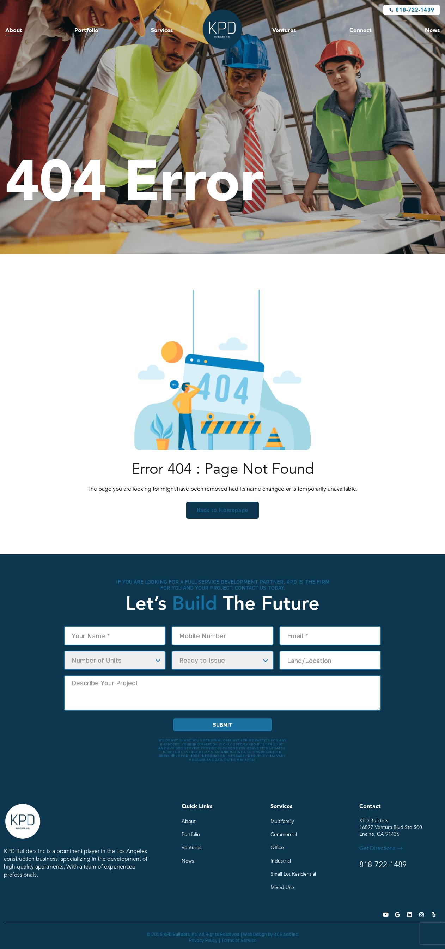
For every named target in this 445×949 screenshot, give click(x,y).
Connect (360, 30)
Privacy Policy (203, 940)
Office (277, 847)
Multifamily (282, 821)
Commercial (283, 834)
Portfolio (86, 30)
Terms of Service (238, 940)
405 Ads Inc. (286, 934)
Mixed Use (282, 887)
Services (162, 30)
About (13, 30)
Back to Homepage (222, 510)
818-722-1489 (415, 9)
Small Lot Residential (293, 874)
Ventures (284, 30)
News (432, 30)
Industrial (280, 861)
